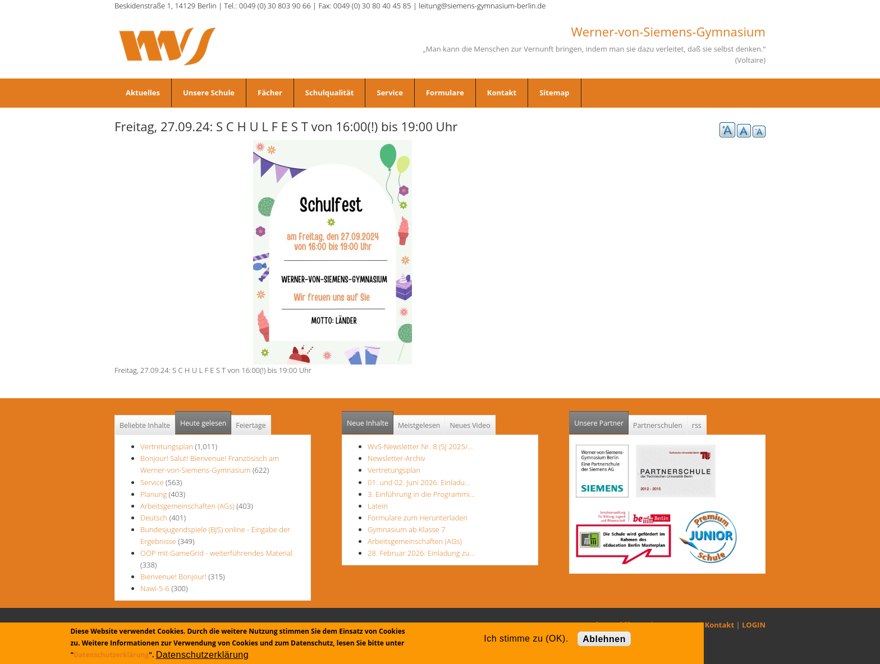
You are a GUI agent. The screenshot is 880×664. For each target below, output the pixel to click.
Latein (378, 506)
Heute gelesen (203, 423)
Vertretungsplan (166, 446)
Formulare (445, 92)
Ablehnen (604, 639)
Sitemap (554, 92)
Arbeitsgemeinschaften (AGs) (187, 506)
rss (697, 425)
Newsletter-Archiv (396, 458)
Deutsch (154, 518)
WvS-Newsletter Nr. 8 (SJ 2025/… (420, 446)
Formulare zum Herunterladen (417, 518)
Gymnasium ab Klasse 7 (406, 529)
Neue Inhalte (367, 423)
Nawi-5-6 (154, 588)
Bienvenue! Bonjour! (173, 576)
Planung (153, 494)
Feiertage (250, 425)
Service (389, 92)
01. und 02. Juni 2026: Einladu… (419, 482)
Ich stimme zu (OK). (526, 638)
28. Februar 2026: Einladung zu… (421, 553)
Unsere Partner (601, 420)
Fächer (270, 92)
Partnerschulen (657, 425)
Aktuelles (143, 92)
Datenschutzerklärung (111, 655)
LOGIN (754, 625)
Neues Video (470, 425)
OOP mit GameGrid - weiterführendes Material (216, 553)
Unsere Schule (209, 92)
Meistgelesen (419, 425)
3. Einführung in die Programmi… (421, 494)
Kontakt (501, 92)
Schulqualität (329, 92)
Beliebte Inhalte (145, 425)
